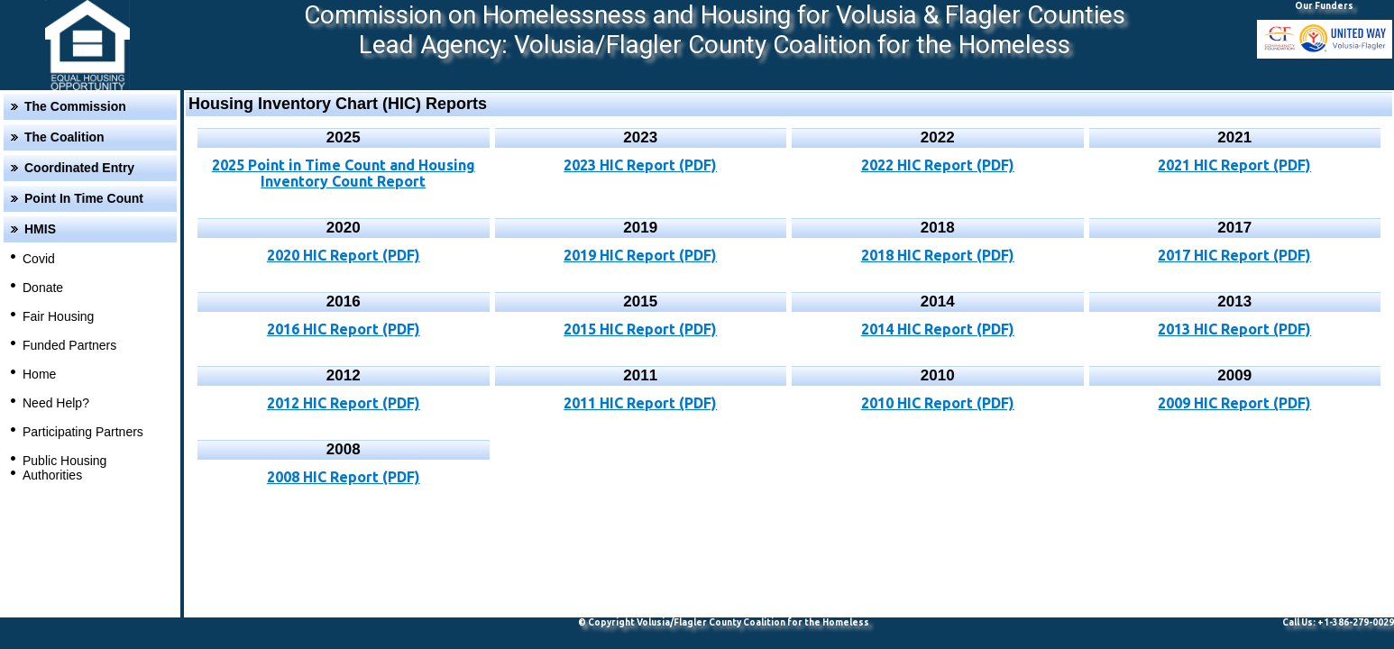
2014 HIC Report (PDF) (937, 329)
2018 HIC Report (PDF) (937, 255)
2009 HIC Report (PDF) (1234, 403)
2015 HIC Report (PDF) (640, 329)
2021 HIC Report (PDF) (1234, 165)
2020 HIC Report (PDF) (343, 255)
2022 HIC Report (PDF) (937, 165)
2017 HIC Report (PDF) (1234, 255)
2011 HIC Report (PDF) (640, 403)
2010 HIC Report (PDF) (937, 403)
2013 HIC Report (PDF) (1234, 329)
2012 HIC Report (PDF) (343, 403)
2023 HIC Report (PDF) (640, 165)
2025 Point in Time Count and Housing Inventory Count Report (343, 173)
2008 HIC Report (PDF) (343, 477)
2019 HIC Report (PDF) (640, 255)
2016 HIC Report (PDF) (343, 329)
